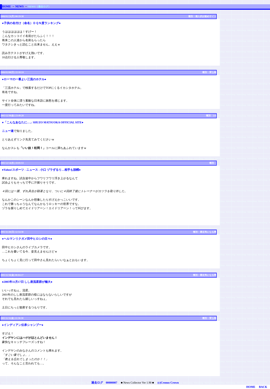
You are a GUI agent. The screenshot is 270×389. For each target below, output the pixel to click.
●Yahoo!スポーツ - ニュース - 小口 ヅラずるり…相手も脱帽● (41, 169)
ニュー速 (8, 130)
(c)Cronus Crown (168, 382)
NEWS (19, 6)
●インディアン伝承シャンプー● (22, 324)
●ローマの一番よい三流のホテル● (24, 79)
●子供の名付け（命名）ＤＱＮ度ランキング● (31, 23)
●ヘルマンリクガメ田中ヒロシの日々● (27, 238)
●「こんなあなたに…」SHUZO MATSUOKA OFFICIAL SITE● (42, 122)
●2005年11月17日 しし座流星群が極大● (27, 281)
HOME (6, 6)
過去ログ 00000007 (104, 382)
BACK (263, 386)
